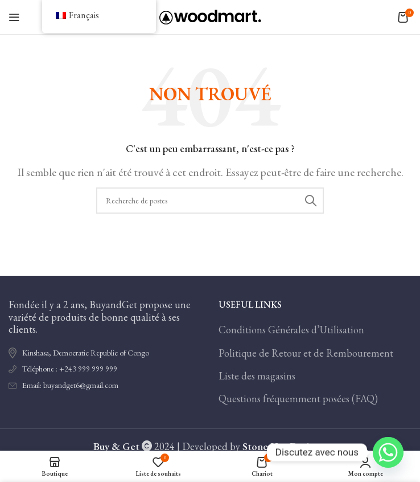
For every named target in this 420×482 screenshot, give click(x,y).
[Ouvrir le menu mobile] (14, 17)
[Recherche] (210, 200)
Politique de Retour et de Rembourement (306, 353)
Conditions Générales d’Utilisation (291, 329)
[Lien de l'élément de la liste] (105, 369)
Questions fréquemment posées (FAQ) (298, 398)
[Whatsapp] (388, 452)
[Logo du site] (210, 15)
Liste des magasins (257, 375)
